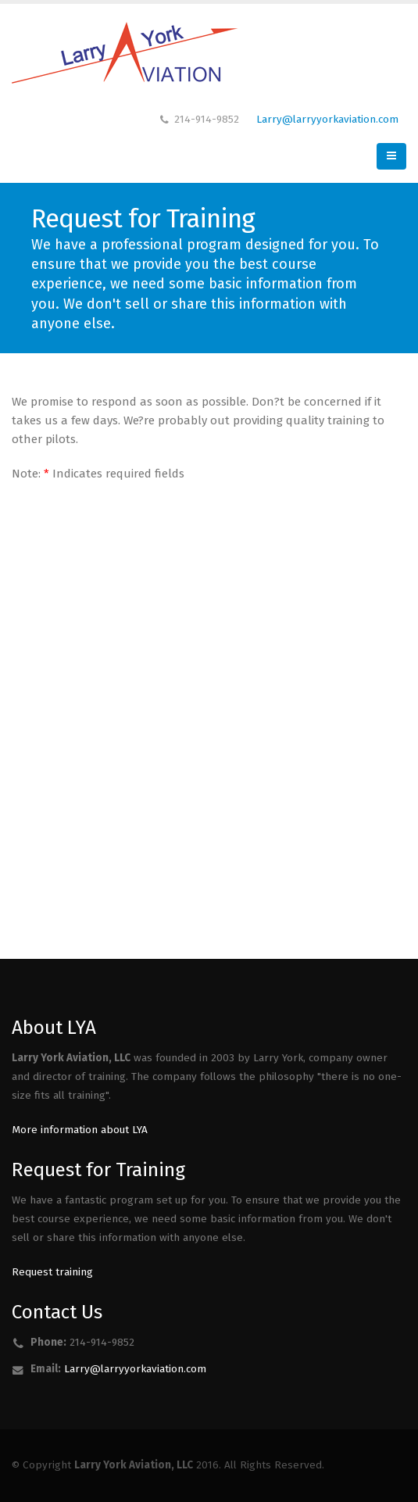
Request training (52, 1271)
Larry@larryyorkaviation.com (327, 119)
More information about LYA (80, 1129)
